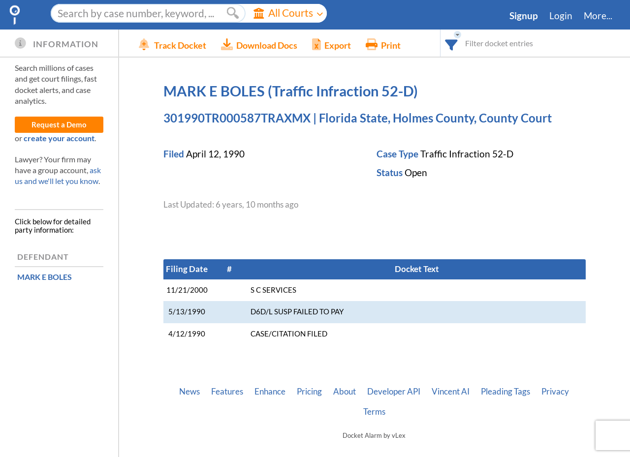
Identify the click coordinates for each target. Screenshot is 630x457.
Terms (374, 412)
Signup (523, 15)
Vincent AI (451, 391)
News (189, 391)
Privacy (555, 391)
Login (560, 15)
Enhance (269, 391)
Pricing (309, 391)
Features (227, 391)
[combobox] (451, 43)
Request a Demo (59, 125)
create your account (59, 138)
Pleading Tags (505, 391)
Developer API (393, 391)
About (344, 391)
